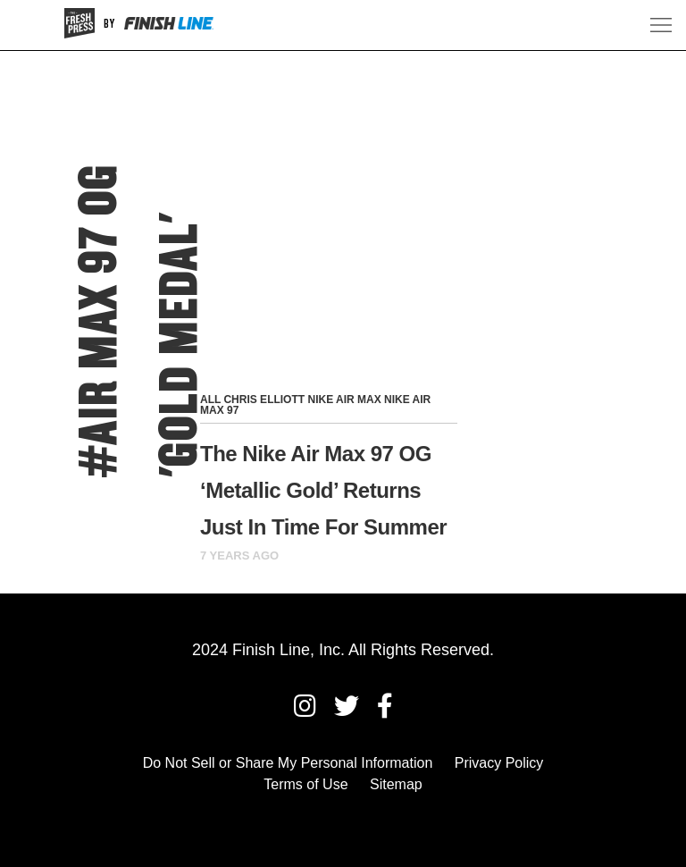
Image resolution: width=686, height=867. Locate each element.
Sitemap (396, 784)
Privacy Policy (499, 762)
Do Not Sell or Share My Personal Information (288, 762)
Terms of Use (305, 784)
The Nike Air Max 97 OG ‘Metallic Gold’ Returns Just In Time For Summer (323, 490)
